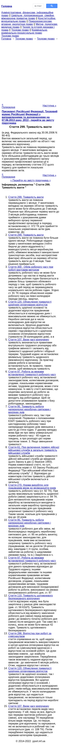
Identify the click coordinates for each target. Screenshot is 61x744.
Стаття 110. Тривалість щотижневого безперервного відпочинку (30, 597)
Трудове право (20, 30)
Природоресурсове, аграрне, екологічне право (26, 23)
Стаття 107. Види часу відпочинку (28, 339)
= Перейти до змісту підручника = (30, 180)
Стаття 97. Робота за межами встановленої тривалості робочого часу (32, 373)
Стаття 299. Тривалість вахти (26, 197)
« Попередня (8, 106)
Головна (6, 38)
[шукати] (38, 6)
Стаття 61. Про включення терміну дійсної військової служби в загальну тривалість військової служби (33, 450)
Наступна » (49, 105)
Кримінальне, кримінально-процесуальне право (24, 31)
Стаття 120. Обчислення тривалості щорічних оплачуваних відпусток (30, 303)
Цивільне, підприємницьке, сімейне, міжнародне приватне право (28, 17)
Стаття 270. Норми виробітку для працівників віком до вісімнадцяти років (32, 486)
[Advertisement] (30, 70)
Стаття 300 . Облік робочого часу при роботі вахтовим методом (30, 268)
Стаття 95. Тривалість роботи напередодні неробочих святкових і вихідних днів (29, 409)
